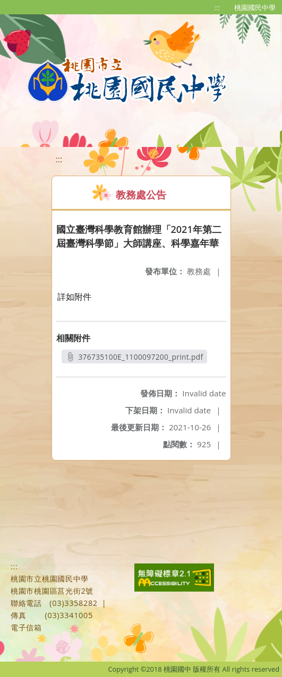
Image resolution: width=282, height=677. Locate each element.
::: (217, 7)
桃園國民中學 (255, 7)
